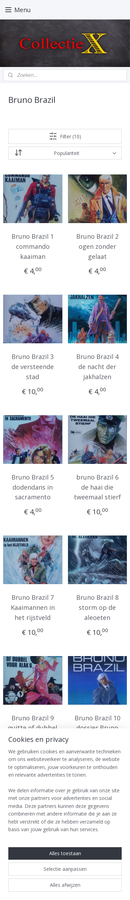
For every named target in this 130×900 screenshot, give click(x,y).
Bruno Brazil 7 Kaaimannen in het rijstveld (33, 608)
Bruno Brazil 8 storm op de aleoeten (97, 608)
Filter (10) (65, 136)
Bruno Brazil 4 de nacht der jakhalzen (97, 367)
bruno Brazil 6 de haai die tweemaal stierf (97, 487)
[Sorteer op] (65, 153)
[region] (65, 793)
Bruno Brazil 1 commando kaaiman (32, 246)
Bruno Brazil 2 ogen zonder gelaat (97, 246)
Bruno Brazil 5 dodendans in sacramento (32, 487)
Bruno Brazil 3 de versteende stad (32, 367)
